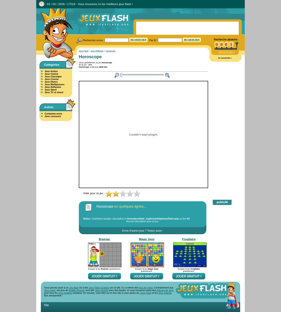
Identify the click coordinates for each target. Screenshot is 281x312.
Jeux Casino (51, 74)
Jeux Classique (53, 76)
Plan (46, 304)
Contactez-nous (53, 113)
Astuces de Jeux (165, 290)
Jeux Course (52, 79)
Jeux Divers (51, 81)
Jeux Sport (51, 89)
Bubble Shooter (77, 290)
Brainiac (104, 239)
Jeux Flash (55, 33)
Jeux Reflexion (53, 87)
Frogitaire (188, 239)
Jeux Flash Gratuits (99, 287)
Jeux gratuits (101, 290)
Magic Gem (146, 239)
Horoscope (110, 51)
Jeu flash (74, 287)
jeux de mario (146, 287)
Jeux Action (51, 71)
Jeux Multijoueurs (55, 84)
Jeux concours (53, 116)
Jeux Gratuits (65, 293)
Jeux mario (50, 290)
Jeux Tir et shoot (54, 92)
